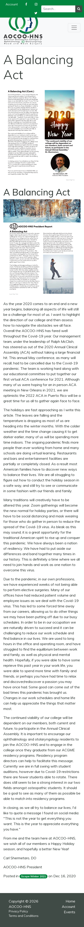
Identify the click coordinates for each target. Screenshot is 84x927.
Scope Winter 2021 (33, 876)
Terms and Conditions (24, 916)
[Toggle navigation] (74, 27)
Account (68, 906)
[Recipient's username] (58, 8)
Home (70, 901)
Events (69, 912)
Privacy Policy (18, 911)
